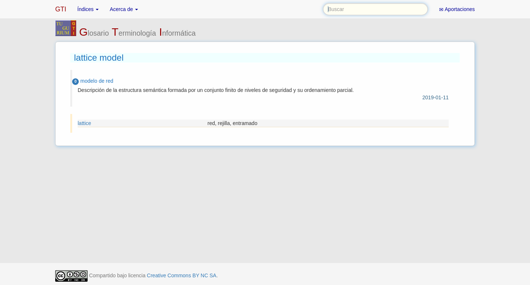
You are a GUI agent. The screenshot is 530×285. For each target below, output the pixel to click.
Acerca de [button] (124, 9)
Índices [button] (88, 9)
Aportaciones (457, 9)
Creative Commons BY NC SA (181, 275)
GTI (60, 9)
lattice (84, 123)
